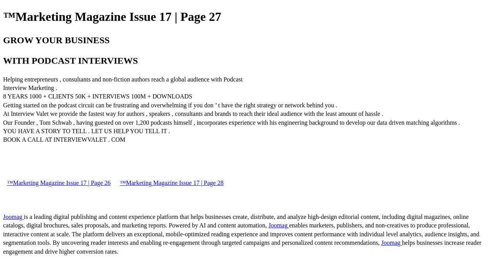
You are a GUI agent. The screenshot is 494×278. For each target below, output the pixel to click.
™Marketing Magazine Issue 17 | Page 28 (172, 183)
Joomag (13, 217)
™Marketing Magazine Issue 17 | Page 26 (59, 183)
